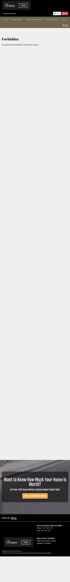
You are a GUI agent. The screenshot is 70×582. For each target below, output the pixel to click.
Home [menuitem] (5, 19)
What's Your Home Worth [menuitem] (34, 19)
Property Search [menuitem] (17, 19)
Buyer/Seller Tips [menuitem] (52, 19)
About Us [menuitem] (65, 19)
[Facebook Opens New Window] (64, 25)
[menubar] (35, 20)
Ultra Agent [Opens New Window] (48, 553)
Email (57, 13)
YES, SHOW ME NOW (35, 496)
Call (65, 13)
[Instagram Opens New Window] (66, 25)
